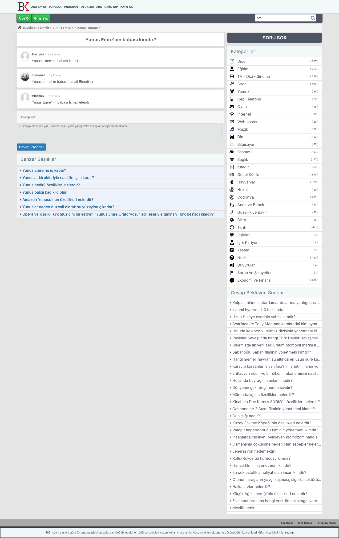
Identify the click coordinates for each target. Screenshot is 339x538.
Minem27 (38, 96)
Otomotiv (245, 152)
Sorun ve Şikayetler (254, 272)
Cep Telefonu (249, 99)
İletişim (289, 532)
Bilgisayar (245, 144)
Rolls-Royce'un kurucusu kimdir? (261, 458)
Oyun (242, 106)
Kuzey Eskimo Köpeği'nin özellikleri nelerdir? (271, 423)
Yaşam (243, 250)
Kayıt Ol (127, 6)
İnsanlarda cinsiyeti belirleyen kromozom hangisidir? (277, 437)
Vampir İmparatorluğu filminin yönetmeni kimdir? (275, 430)
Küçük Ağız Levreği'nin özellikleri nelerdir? (269, 493)
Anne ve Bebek (250, 204)
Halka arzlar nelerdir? (251, 486)
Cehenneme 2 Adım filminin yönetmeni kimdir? (273, 408)
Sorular (54, 6)
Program (71, 6)
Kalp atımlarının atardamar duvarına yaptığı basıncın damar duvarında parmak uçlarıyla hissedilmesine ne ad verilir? (277, 302)
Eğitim (242, 69)
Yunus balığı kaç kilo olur (44, 192)
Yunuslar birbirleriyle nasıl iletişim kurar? (58, 177)
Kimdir (243, 167)
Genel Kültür (248, 174)
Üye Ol (24, 18)
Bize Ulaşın (305, 523)
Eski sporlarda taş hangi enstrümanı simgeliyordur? (277, 500)
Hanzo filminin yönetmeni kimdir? (261, 465)
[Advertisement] (120, 254)
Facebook (287, 523)
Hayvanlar (246, 182)
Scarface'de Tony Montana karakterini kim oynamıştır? (277, 323)
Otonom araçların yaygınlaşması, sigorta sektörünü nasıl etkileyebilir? (277, 479)
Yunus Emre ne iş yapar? (44, 170)
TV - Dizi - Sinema (253, 76)
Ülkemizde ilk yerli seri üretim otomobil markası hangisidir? (277, 345)
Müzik (242, 129)
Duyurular (246, 265)
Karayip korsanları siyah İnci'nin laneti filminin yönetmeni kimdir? (277, 366)
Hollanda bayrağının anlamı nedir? (262, 380)
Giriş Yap (111, 6)
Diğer (242, 61)
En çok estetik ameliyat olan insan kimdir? (269, 472)
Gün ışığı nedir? (246, 415)
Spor (241, 84)
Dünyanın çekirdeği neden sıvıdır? (262, 387)
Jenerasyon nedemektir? (254, 451)
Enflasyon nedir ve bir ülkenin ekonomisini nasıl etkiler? (277, 373)
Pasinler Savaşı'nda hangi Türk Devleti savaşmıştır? (277, 338)
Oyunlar (87, 6)
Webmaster (247, 121)
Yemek (243, 91)
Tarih (241, 227)
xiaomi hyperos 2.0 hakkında (257, 309)
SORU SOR (274, 38)
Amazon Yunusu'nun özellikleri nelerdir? (57, 199)
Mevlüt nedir (243, 507)
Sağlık (242, 159)
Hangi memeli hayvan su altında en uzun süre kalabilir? (277, 359)
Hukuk (243, 189)
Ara (99, 6)
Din (240, 136)
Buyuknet (38, 75)
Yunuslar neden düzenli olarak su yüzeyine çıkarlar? (68, 206)
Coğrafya (245, 197)
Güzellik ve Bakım (253, 212)
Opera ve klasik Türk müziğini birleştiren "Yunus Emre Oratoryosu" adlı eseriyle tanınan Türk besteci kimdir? (118, 214)
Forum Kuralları (326, 523)
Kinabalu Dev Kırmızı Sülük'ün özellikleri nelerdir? (276, 401)
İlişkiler (243, 235)
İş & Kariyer (247, 242)
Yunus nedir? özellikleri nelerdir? (51, 185)
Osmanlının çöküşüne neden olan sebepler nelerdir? (277, 444)
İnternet (244, 114)
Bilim (241, 219)
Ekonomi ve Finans (253, 280)
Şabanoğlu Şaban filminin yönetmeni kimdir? (271, 352)
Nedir (242, 257)
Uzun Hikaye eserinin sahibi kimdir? (263, 316)
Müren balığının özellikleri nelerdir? (263, 394)
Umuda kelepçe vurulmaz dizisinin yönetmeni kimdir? (277, 331)
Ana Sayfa (38, 6)
